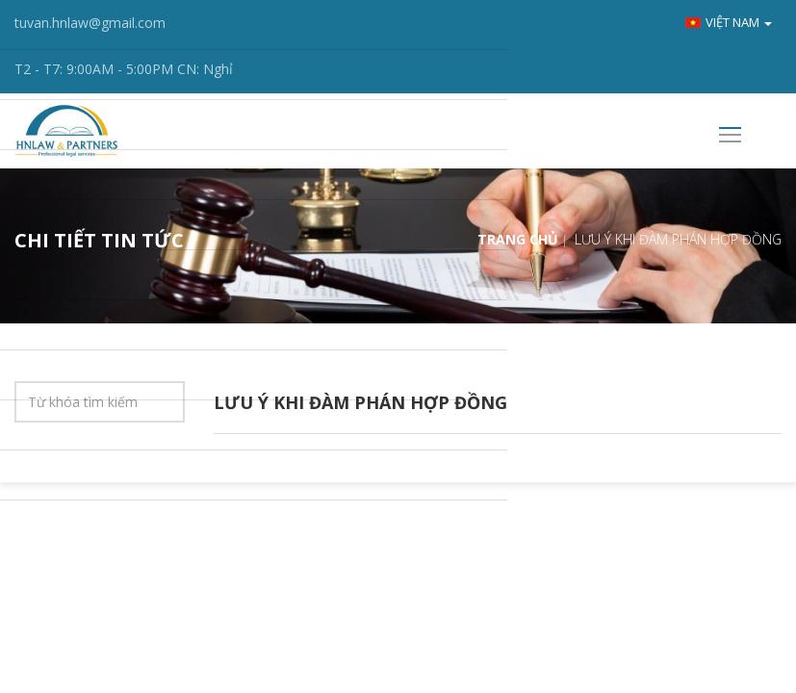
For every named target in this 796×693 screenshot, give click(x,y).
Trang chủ (517, 239)
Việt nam (728, 22)
